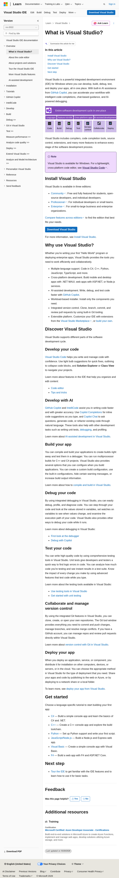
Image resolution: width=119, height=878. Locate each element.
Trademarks (24, 876)
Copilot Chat (91, 416)
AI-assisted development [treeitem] (20, 80)
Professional (58, 202)
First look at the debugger (65, 536)
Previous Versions (27, 871)
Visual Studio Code (93, 167)
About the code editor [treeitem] (19, 57)
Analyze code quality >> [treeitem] (17, 142)
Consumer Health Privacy (89, 871)
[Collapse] (38, 21)
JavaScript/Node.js (61, 738)
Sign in (112, 4)
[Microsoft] (6, 4)
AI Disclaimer (8, 871)
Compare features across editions (63, 217)
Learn (48, 23)
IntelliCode (73, 408)
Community (57, 193)
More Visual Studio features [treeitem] (22, 74)
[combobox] (21, 27)
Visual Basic (57, 746)
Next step (52, 72)
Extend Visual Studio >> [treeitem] (17, 154)
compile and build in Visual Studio (91, 485)
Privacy (67, 871)
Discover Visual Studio (58, 64)
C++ (53, 725)
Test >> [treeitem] (9, 131)
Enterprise (56, 206)
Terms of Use (8, 876)
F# (52, 755)
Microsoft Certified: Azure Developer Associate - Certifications (77, 830)
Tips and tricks (59, 392)
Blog (42, 871)
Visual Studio (61, 23)
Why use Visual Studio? (59, 59)
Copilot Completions (91, 412)
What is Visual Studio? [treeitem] (20, 51)
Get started (53, 68)
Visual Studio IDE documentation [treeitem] (22, 40)
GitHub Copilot (59, 92)
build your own (104, 321)
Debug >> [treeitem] (11, 120)
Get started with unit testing (66, 595)
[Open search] (104, 4)
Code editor (57, 388)
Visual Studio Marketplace (75, 321)
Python (55, 733)
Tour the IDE (58, 771)
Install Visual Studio (57, 55)
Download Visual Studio (101, 12)
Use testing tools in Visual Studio (69, 591)
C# (52, 716)
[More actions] (114, 23)
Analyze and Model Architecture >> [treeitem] (21, 161)
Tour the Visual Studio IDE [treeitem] (21, 69)
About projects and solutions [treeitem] (22, 63)
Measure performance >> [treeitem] (18, 137)
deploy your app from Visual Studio (85, 688)
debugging (86, 429)
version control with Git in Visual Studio (86, 644)
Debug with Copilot (61, 540)
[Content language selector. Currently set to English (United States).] (17, 864)
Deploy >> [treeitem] (11, 148)
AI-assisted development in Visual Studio (87, 436)
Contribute (55, 871)
